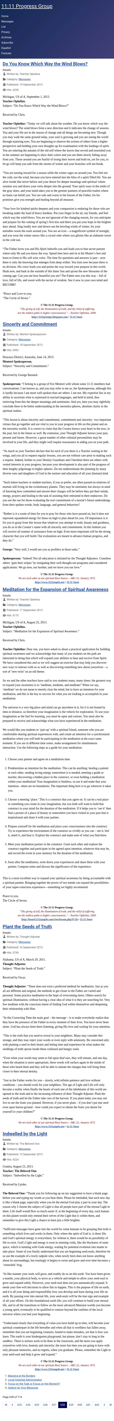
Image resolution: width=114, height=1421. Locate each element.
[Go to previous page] (12, 1405)
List (3, 26)
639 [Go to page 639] (71, 1404)
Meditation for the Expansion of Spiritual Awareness (55, 589)
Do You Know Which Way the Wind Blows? (45, 64)
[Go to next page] (104, 1405)
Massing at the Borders (21, 1375)
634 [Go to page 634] (28, 1404)
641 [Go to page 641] (88, 1404)
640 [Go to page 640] (80, 1404)
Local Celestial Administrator (25, 1379)
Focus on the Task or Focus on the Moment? (34, 1383)
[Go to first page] (6, 1405)
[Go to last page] (110, 1405)
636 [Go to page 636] (45, 1404)
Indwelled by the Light (25, 1134)
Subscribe (7, 42)
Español (6, 48)
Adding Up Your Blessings (23, 1387)
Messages (7, 21)
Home (4, 16)
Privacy (5, 32)
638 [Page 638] (62, 1404)
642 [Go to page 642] (97, 1404)
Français (6, 53)
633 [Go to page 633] (19, 1404)
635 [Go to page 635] (37, 1404)
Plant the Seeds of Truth (27, 926)
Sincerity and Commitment (30, 324)
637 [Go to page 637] (54, 1404)
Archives (6, 37)
